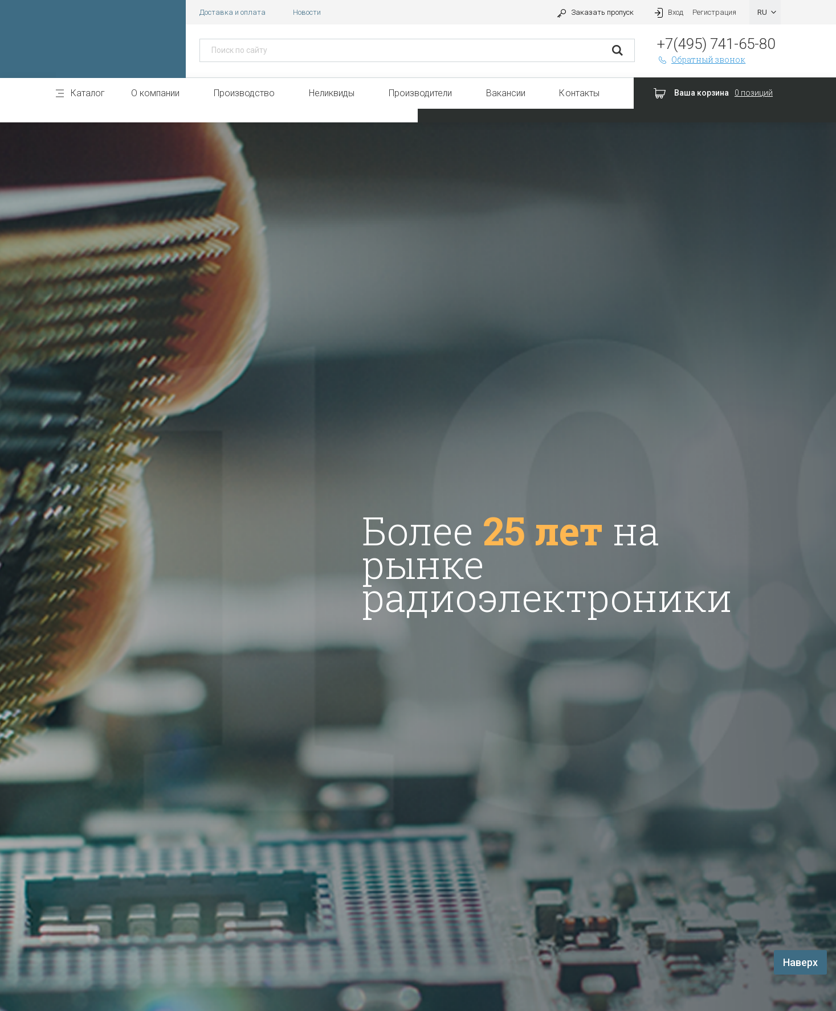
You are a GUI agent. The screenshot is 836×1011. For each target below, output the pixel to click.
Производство (244, 93)
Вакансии (505, 93)
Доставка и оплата (232, 12)
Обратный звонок (701, 59)
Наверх (800, 962)
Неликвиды (331, 93)
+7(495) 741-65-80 (716, 43)
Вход (668, 12)
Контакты (579, 93)
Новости (307, 12)
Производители (420, 93)
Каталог (88, 93)
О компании (155, 93)
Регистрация (714, 12)
